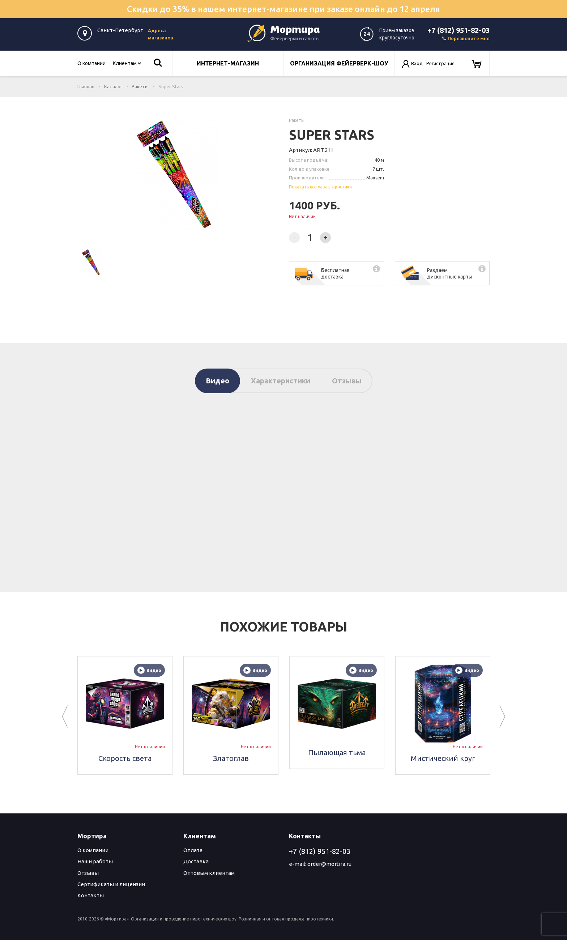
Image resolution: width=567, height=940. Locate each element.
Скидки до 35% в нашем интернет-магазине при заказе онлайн (283, 8)
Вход (417, 63)
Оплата (192, 850)
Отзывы (347, 381)
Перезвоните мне (466, 38)
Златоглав (231, 758)
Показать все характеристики (320, 186)
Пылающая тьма (337, 752)
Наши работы (95, 861)
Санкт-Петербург (120, 30)
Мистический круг (443, 758)
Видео (217, 381)
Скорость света (125, 758)
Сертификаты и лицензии (111, 884)
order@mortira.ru (329, 864)
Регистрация (440, 63)
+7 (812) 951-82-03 (458, 30)
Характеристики (280, 381)
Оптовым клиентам (209, 873)
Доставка (196, 861)
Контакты (90, 895)
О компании (91, 63)
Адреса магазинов (160, 34)
